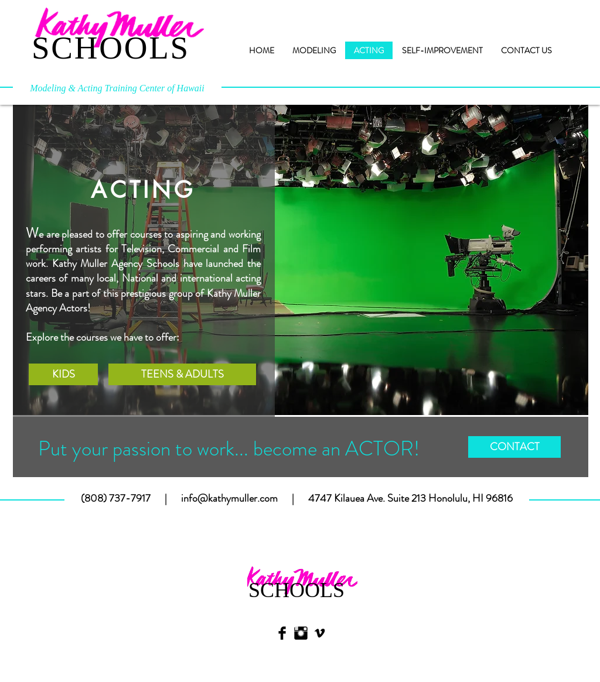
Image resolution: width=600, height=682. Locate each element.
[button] (300, 260)
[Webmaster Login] (67, 662)
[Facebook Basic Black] (282, 633)
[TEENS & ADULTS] (182, 374)
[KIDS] (63, 374)
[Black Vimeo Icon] (319, 633)
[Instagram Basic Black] (301, 633)
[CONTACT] (514, 447)
